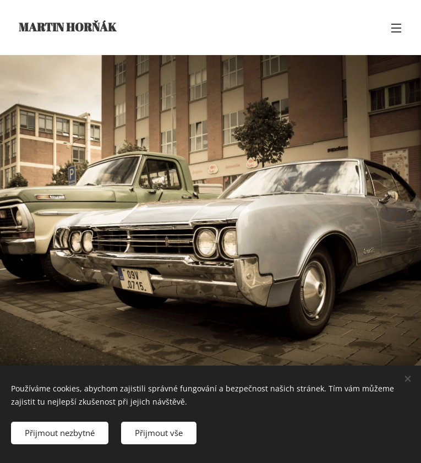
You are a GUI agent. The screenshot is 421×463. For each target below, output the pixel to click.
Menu (396, 28)
